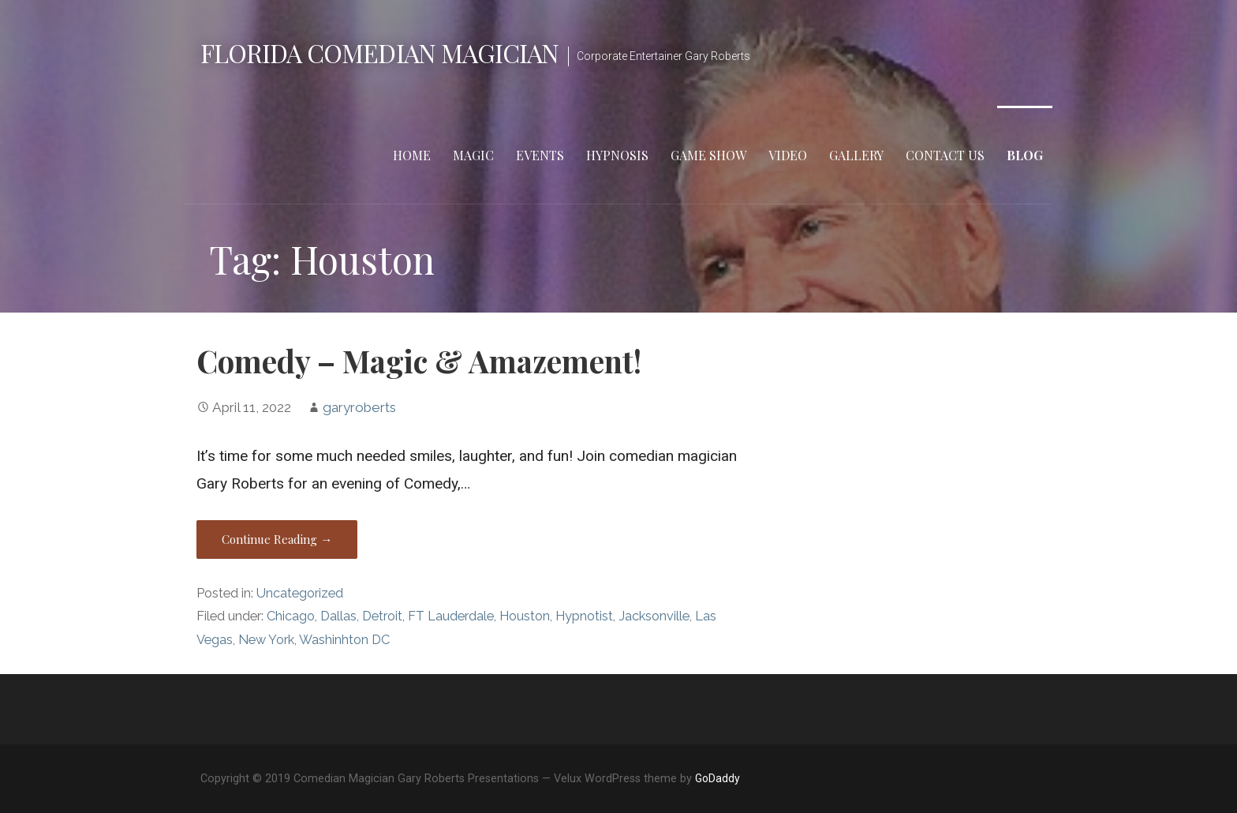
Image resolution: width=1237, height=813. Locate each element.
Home (412, 155)
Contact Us (945, 155)
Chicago (291, 616)
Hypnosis (617, 155)
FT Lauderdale (451, 616)
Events (540, 155)
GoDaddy (717, 778)
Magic (473, 155)
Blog (1025, 155)
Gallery (856, 155)
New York (266, 639)
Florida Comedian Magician (379, 52)
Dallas (338, 616)
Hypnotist (584, 616)
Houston (524, 616)
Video (787, 155)
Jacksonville (654, 616)
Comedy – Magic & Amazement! (418, 360)
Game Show (708, 155)
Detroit (382, 616)
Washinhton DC (344, 639)
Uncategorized (299, 593)
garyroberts (359, 407)
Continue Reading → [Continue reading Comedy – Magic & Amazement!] (277, 539)
